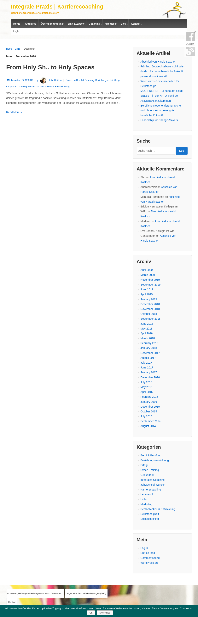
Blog (123, 23)
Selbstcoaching (150, 518)
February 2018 (149, 343)
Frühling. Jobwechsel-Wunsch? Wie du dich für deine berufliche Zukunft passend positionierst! (162, 71)
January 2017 (149, 372)
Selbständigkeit (150, 513)
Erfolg (144, 465)
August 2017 (148, 357)
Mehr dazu (104, 612)
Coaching (94, 23)
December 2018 (150, 304)
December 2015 (150, 406)
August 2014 (148, 426)
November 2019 (150, 279)
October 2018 (149, 313)
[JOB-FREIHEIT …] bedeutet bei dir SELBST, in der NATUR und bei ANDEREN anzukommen (162, 95)
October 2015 (149, 411)
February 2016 (149, 396)
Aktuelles (30, 23)
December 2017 (150, 353)
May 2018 (146, 328)
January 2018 (149, 347)
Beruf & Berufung (85, 80)
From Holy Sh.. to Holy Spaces (50, 67)
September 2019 (151, 284)
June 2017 (147, 367)
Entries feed (148, 552)
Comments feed (150, 557)
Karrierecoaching (151, 489)
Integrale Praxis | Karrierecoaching (57, 6)
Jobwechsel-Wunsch (153, 484)
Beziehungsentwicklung (107, 80)
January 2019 (149, 299)
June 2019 (147, 289)
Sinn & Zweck (76, 23)
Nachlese (110, 23)
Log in (144, 548)
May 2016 (146, 387)
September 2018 (151, 318)
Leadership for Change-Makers (159, 120)
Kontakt (135, 23)
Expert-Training (150, 470)
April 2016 (147, 391)
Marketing (146, 504)
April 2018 (147, 333)
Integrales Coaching (16, 86)
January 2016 (149, 401)
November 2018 (150, 309)
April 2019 (147, 294)
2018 (17, 48)
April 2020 (147, 269)
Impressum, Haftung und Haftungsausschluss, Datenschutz (34, 593)
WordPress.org (150, 562)
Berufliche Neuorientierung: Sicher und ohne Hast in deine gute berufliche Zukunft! (161, 110)
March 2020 (148, 274)
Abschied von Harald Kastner (158, 61)
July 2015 (146, 416)
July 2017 (146, 362)
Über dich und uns (52, 23)
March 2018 (148, 338)
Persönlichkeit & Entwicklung (54, 86)
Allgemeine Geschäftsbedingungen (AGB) (86, 593)
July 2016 (146, 382)
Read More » (14, 112)
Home (16, 23)
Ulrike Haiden (50, 80)
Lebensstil (33, 86)
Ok (91, 612)
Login (16, 31)
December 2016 (150, 377)
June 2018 (147, 323)
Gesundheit (147, 474)
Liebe (144, 499)
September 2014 (151, 421)
